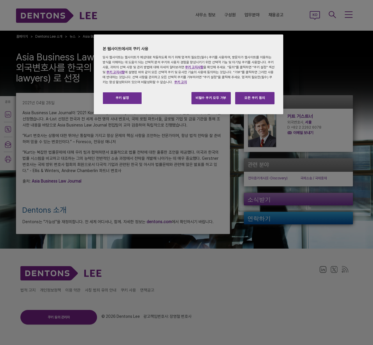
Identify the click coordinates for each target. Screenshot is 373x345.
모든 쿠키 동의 (254, 98)
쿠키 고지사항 (194, 67)
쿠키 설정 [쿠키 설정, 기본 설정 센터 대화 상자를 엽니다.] (122, 98)
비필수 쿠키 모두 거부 (211, 98)
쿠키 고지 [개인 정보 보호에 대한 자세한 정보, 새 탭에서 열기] (180, 82)
